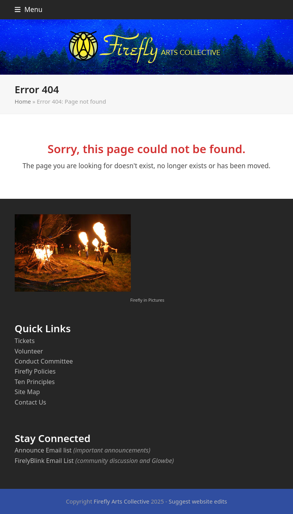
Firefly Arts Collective (121, 501)
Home (23, 101)
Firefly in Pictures (147, 300)
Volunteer (29, 351)
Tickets (25, 340)
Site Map (27, 392)
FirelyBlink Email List (44, 460)
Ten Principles (35, 381)
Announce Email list (43, 450)
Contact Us (30, 402)
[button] (29, 9)
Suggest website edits (198, 501)
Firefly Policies (35, 371)
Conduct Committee (44, 361)
